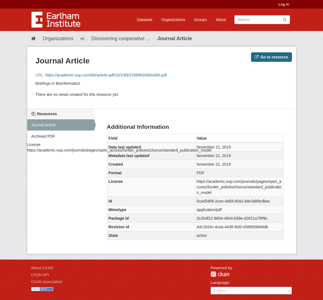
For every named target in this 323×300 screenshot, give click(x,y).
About (221, 19)
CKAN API (40, 275)
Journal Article (174, 38)
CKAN (220, 274)
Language (220, 282)
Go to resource (271, 57)
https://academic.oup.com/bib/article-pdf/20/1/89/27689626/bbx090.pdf (106, 75)
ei (82, 38)
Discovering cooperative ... (120, 38)
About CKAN (42, 268)
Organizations (173, 19)
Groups (200, 19)
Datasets (144, 19)
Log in (284, 4)
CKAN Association (47, 282)
